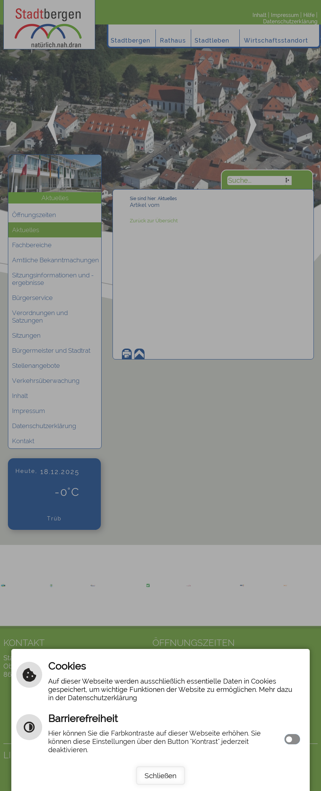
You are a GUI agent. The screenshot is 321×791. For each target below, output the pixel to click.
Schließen (160, 775)
